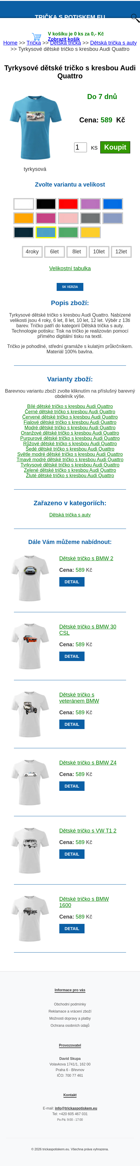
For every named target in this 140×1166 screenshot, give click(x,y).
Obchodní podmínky (70, 1004)
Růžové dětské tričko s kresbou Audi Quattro (70, 443)
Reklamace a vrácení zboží (70, 1011)
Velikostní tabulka (70, 268)
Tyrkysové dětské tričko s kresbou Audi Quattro (69, 464)
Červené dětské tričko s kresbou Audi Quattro (70, 417)
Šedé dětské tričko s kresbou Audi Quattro (70, 448)
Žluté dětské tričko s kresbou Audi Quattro (70, 475)
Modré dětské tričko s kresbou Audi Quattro (70, 427)
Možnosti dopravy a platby (69, 1018)
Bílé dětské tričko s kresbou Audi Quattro (70, 406)
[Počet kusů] (80, 147)
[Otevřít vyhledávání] (135, 21)
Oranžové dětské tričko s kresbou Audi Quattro (70, 432)
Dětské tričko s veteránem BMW (79, 698)
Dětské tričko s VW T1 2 (88, 831)
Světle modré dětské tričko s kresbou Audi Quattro (70, 454)
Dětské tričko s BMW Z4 (88, 763)
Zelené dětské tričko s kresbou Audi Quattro (70, 470)
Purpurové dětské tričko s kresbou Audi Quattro (70, 438)
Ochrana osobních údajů (70, 1026)
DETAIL (72, 581)
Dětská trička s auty (70, 514)
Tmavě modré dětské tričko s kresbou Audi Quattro (70, 459)
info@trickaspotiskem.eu (76, 1108)
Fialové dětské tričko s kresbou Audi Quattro (69, 422)
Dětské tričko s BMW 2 (86, 558)
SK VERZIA (70, 287)
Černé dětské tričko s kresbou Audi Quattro (70, 411)
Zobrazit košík (64, 39)
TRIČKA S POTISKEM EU (70, 17)
